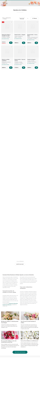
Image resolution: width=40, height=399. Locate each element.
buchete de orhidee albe (13, 303)
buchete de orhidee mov (7, 304)
